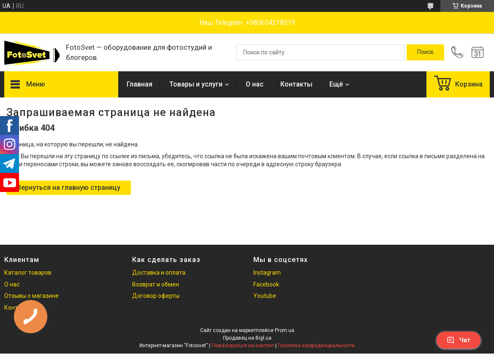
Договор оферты (155, 295)
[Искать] (425, 52)
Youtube (264, 295)
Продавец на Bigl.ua (247, 338)
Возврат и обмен (155, 284)
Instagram (267, 272)
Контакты (296, 84)
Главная (139, 84)
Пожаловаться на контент (243, 345)
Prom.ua (284, 330)
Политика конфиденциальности (316, 345)
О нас (254, 84)
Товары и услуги (196, 84)
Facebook (266, 284)
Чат (458, 340)
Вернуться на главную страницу (68, 188)
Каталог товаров (28, 272)
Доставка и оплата (158, 272)
